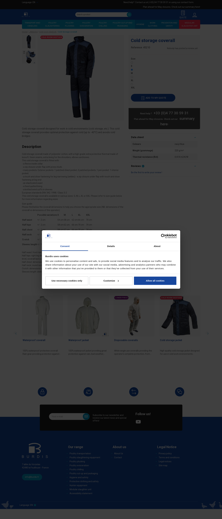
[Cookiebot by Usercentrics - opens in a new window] (163, 236)
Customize (111, 280)
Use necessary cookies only (66, 280)
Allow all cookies (155, 280)
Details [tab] (111, 246)
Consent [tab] (65, 246)
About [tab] (157, 246)
